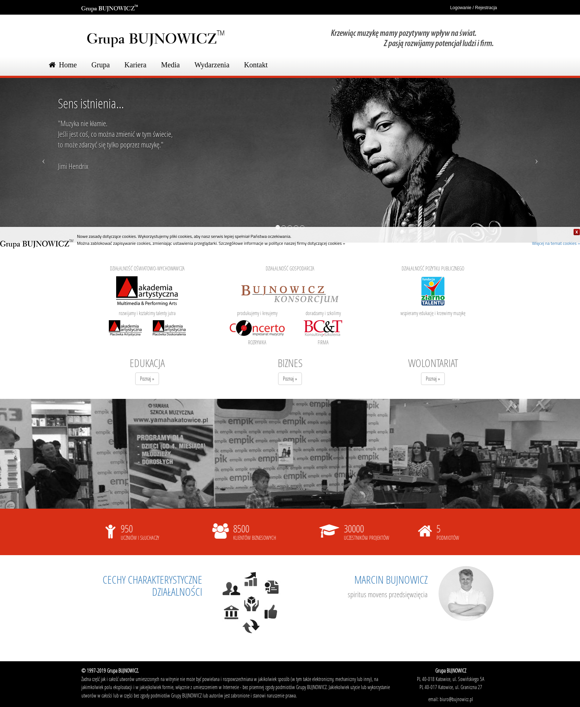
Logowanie (456, 7)
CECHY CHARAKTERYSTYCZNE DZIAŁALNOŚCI (152, 585)
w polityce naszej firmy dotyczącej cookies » (305, 243)
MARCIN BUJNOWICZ (391, 579)
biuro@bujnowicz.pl (456, 699)
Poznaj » (147, 378)
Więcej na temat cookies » (556, 243)
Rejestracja (486, 7)
